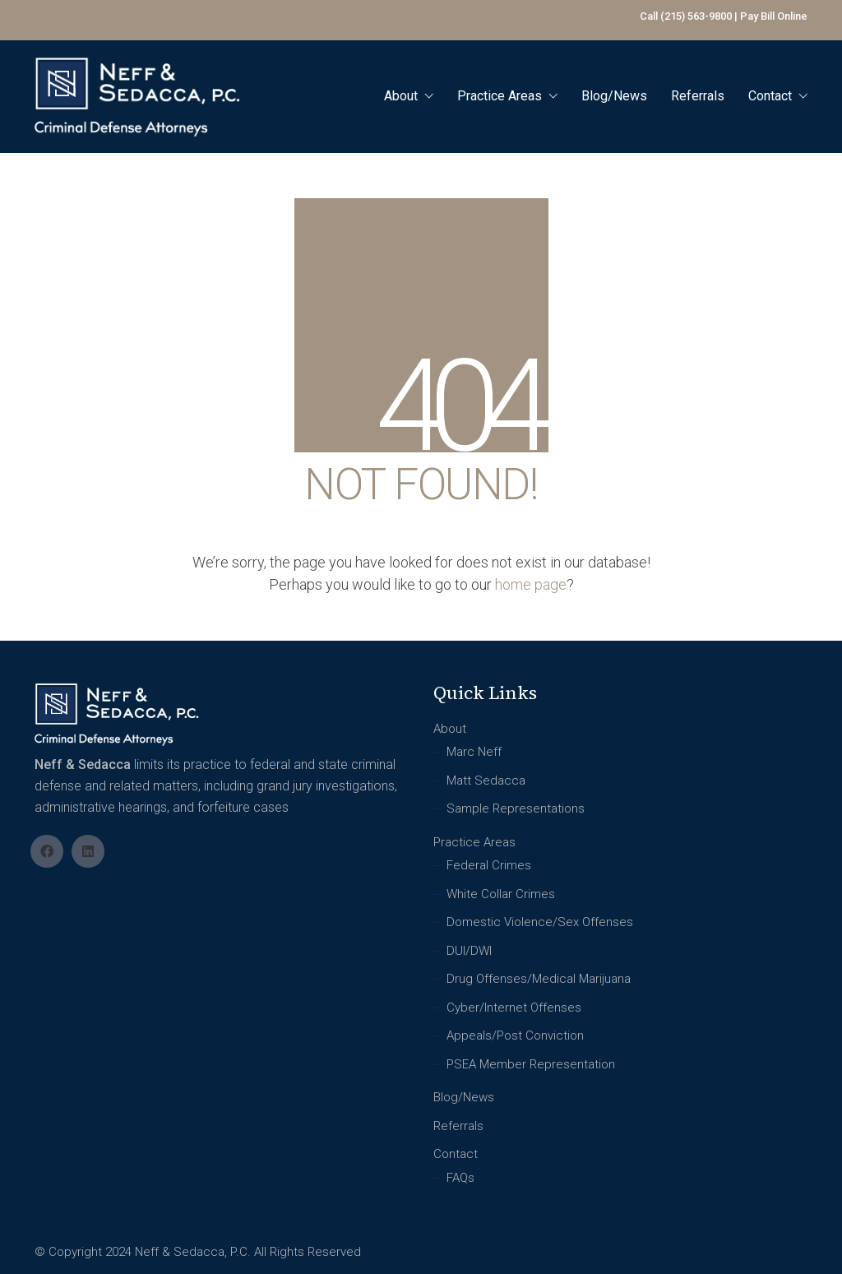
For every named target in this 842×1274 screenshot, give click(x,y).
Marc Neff (474, 751)
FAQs (460, 1177)
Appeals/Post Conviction (515, 1035)
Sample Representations (515, 808)
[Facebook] (46, 851)
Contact (455, 1154)
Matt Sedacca (485, 780)
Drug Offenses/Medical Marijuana (538, 978)
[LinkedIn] (88, 851)
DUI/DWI (469, 950)
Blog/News (463, 1097)
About (449, 728)
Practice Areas (474, 842)
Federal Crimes (488, 865)
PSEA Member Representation (530, 1064)
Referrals (458, 1126)
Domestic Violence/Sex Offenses (539, 922)
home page (531, 584)
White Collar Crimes (500, 894)
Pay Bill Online (773, 16)
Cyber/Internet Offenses (513, 1007)
